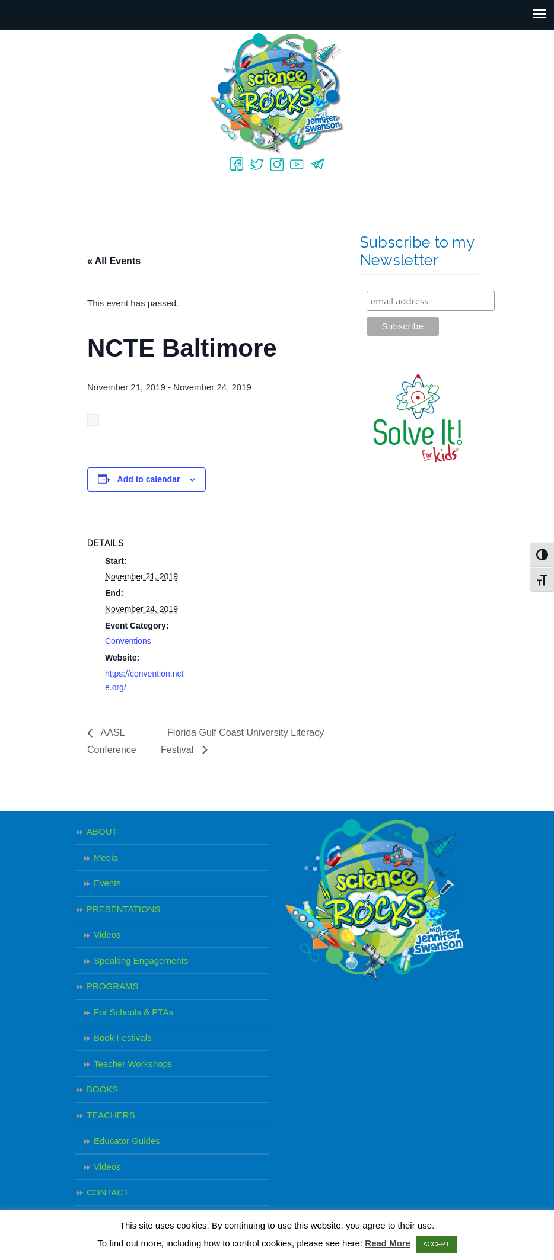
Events (107, 883)
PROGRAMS (113, 986)
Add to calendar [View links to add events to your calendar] (148, 479)
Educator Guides (127, 1141)
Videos (107, 934)
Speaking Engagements (141, 961)
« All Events (114, 261)
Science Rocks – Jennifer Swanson (277, 94)
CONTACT (108, 1192)
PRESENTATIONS (123, 909)
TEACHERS (111, 1115)
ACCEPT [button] (436, 1244)
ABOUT (102, 831)
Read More (387, 1243)
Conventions (128, 641)
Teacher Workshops (133, 1064)
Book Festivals (123, 1038)
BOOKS (102, 1089)
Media (106, 857)
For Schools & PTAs (133, 1012)
